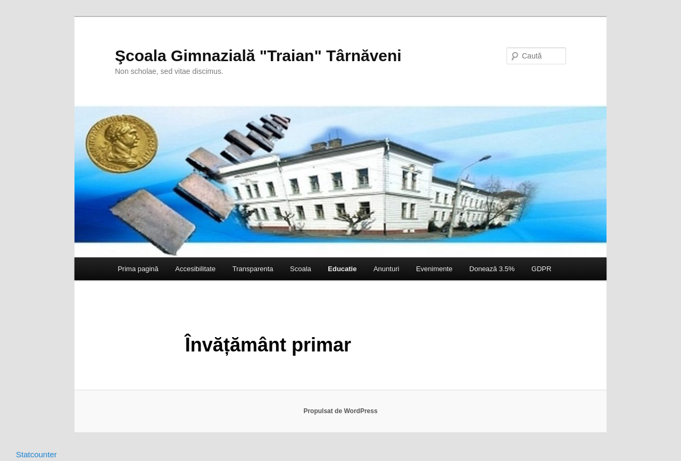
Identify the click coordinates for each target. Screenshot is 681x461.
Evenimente (434, 269)
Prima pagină (138, 269)
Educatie (342, 269)
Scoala (300, 269)
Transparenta (252, 269)
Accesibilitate (195, 269)
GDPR (541, 269)
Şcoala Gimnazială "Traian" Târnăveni (258, 55)
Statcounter (36, 454)
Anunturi (386, 269)
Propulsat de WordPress (340, 411)
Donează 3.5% (491, 269)
